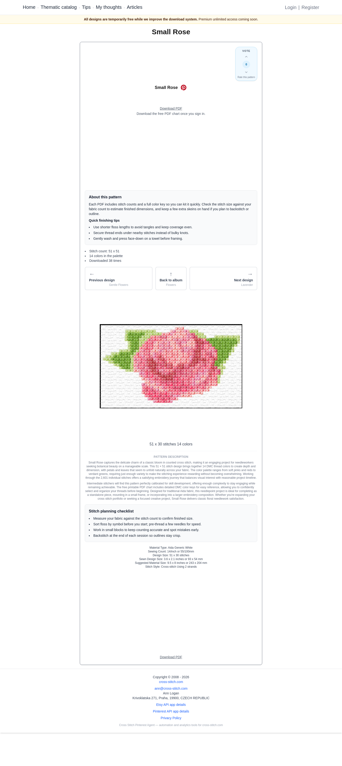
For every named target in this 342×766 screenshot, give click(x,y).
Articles (134, 7)
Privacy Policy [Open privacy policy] (171, 718)
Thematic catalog (59, 7)
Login (290, 7)
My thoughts (109, 7)
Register (310, 7)
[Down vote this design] (246, 72)
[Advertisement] (171, 153)
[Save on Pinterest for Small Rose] (183, 87)
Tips (86, 7)
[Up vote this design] (246, 57)
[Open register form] (171, 109)
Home (29, 7)
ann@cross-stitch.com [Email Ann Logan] (171, 688)
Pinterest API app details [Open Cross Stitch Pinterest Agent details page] (171, 711)
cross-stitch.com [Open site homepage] (171, 682)
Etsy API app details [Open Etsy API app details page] (171, 705)
